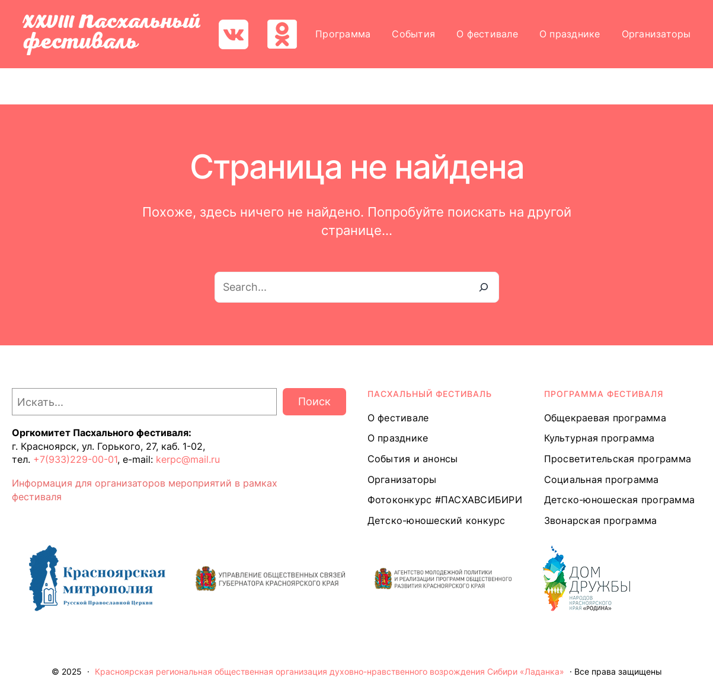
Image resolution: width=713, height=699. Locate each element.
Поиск (314, 401)
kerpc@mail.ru (188, 459)
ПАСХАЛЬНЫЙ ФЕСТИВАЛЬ (429, 394)
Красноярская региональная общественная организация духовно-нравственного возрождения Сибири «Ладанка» (329, 671)
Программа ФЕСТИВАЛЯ (603, 394)
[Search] (483, 287)
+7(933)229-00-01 (75, 459)
